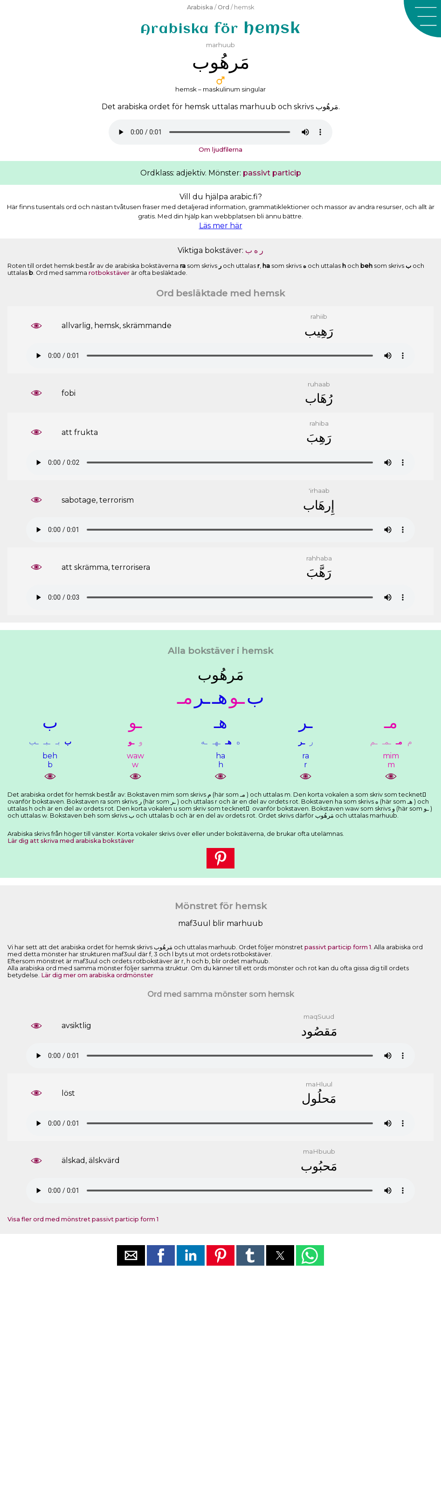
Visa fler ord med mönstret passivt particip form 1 (82, 1219)
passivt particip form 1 (337, 947)
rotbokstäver (109, 272)
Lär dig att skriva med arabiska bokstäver (70, 840)
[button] (422, 18)
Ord (223, 7)
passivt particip (272, 172)
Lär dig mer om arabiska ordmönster (97, 975)
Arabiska (200, 7)
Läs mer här (220, 225)
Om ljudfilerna (220, 149)
